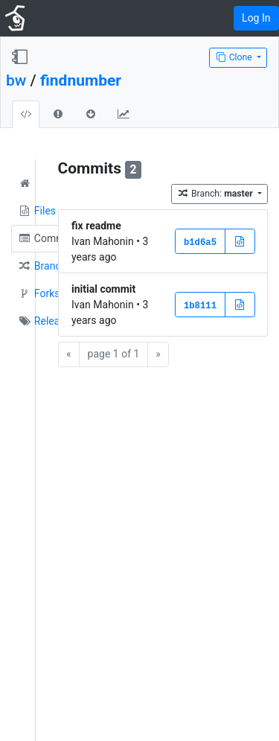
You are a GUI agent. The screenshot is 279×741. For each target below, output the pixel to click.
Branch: (216, 193)
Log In (256, 18)
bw (16, 80)
